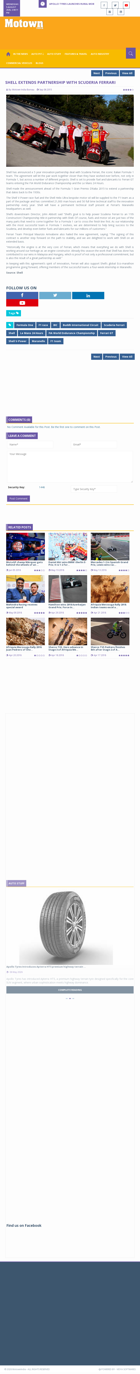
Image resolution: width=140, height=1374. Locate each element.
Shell (12, 333)
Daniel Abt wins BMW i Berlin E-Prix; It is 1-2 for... (67, 563)
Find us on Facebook (23, 1225)
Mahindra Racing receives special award (21, 606)
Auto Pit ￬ (37, 54)
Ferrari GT (106, 333)
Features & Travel (76, 54)
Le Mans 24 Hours (31, 333)
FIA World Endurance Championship (72, 333)
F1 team (55, 341)
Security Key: (16, 487)
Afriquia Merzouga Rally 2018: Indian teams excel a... (109, 606)
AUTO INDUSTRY (100, 54)
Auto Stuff (54, 54)
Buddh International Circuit (80, 325)
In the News (20, 54)
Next (97, 73)
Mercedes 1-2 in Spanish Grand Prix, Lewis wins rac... (109, 563)
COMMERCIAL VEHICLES (19, 63)
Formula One (25, 325)
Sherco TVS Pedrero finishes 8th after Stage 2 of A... (108, 648)
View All (127, 73)
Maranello (38, 341)
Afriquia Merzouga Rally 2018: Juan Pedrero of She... (24, 648)
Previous (111, 73)
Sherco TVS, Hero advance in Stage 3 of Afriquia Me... (65, 648)
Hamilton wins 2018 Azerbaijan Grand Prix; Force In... (67, 606)
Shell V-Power (17, 341)
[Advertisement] (70, 37)
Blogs (39, 63)
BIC (55, 325)
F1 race (43, 325)
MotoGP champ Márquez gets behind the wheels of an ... (24, 563)
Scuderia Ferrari (114, 325)
